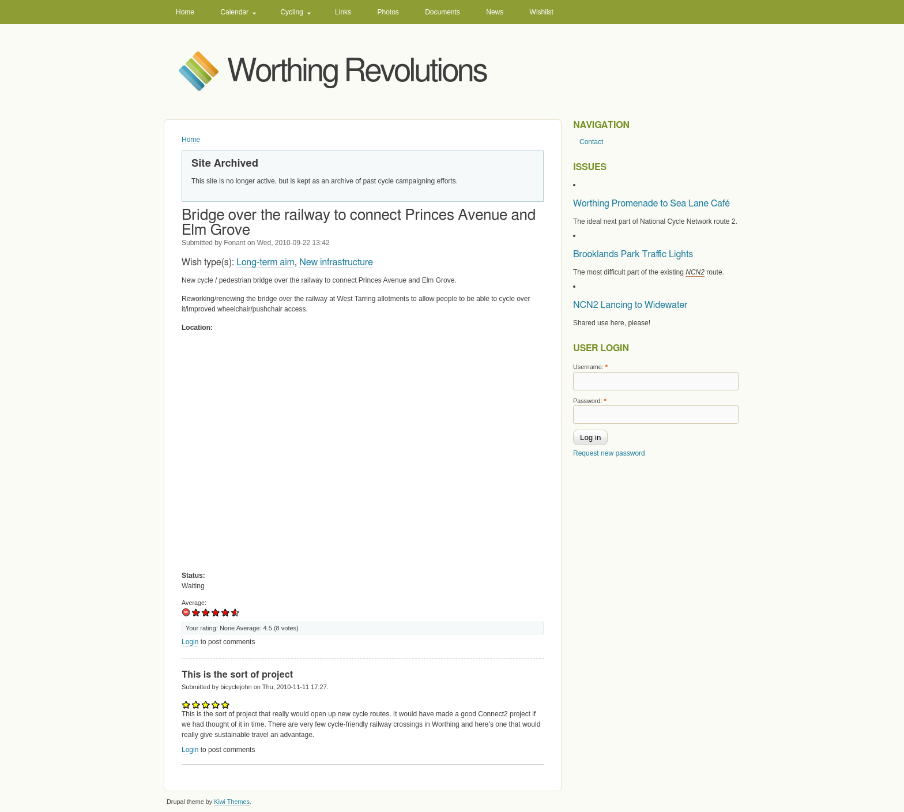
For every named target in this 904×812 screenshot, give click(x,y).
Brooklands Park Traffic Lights (633, 254)
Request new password (609, 453)
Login (190, 642)
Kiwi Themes (232, 801)
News (494, 12)
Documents (442, 12)
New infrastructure (336, 262)
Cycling (291, 12)
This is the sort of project (237, 674)
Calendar (234, 12)
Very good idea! (226, 612)
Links (343, 12)
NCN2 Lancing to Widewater (630, 305)
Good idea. (216, 612)
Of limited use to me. (196, 612)
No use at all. (186, 612)
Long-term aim (265, 262)
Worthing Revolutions (357, 72)
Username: (590, 366)
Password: (590, 400)
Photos (387, 12)
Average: (194, 602)
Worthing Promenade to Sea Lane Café (651, 203)
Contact (591, 142)
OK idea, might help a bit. (206, 612)
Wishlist (541, 12)
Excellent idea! (233, 612)
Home (185, 12)
